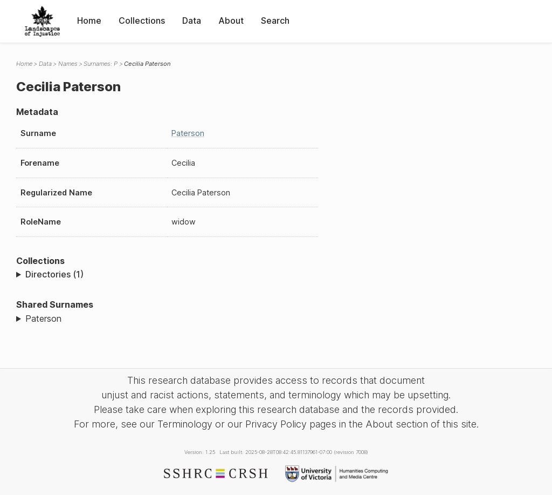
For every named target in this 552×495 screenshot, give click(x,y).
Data (191, 20)
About (231, 20)
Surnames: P (101, 63)
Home (89, 20)
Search (275, 20)
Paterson (187, 133)
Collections (142, 20)
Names (68, 63)
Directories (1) (54, 274)
